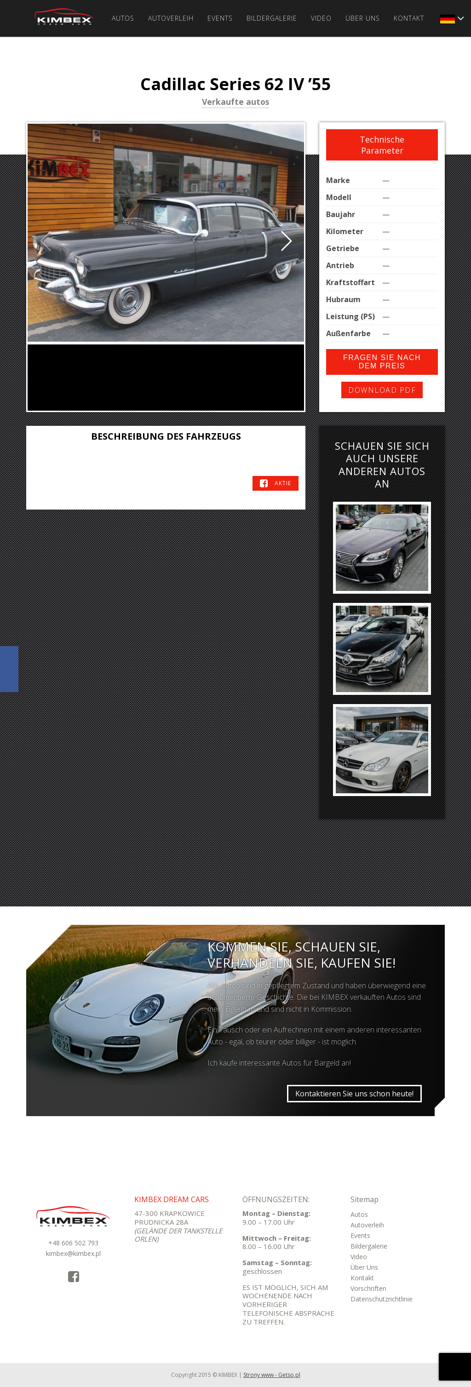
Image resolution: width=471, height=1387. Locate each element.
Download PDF (382, 390)
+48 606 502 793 (73, 1242)
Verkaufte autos (235, 102)
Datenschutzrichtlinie (381, 1299)
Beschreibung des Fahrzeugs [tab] (166, 436)
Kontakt (409, 18)
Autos (123, 18)
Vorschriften (368, 1288)
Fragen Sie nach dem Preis (382, 362)
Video (321, 18)
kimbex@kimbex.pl (73, 1253)
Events (220, 18)
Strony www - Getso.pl (271, 1375)
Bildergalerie (272, 18)
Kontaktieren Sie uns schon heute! (354, 1094)
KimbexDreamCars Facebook (9, 669)
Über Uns (362, 18)
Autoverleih (171, 18)
